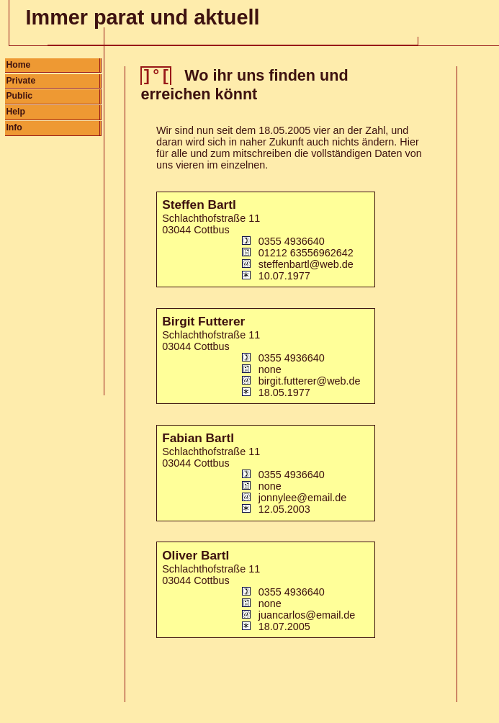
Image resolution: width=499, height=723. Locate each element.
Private (20, 81)
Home (18, 65)
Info (14, 127)
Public (19, 96)
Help (15, 112)
